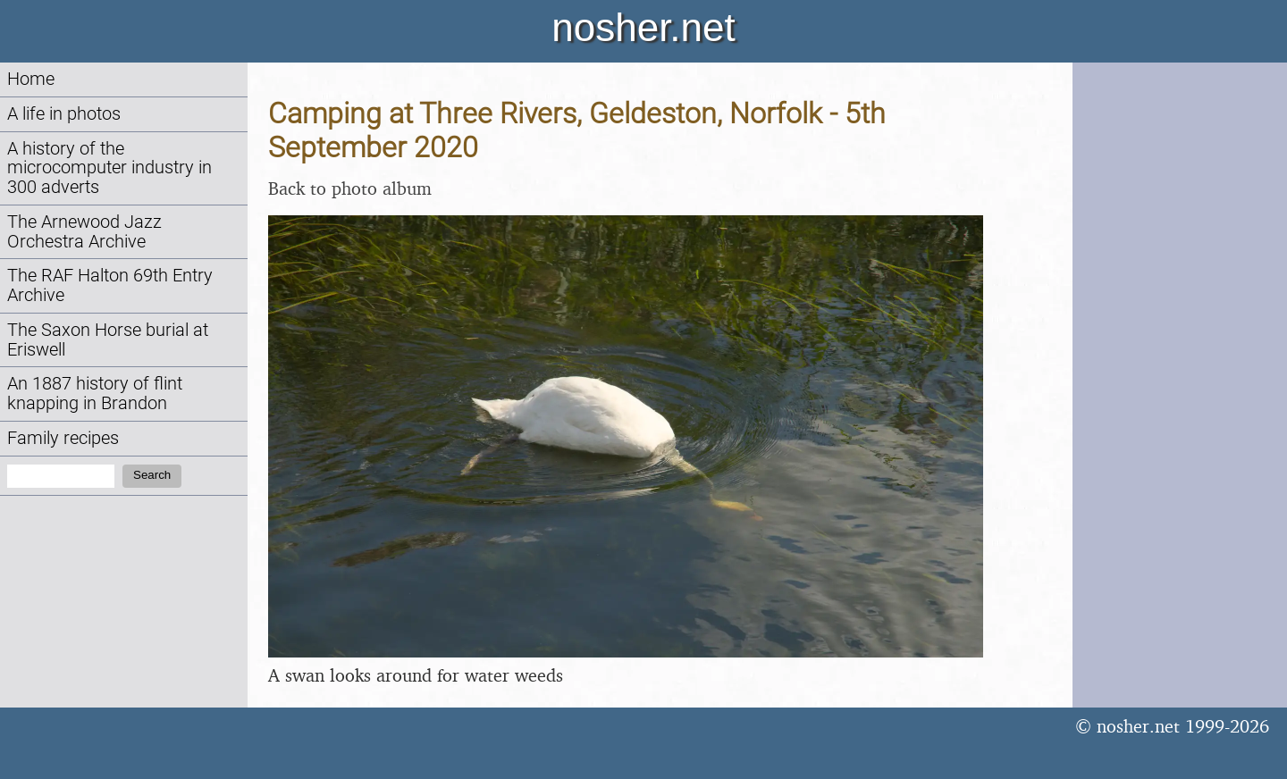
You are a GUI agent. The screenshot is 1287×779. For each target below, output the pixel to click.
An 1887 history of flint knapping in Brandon (94, 393)
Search (152, 475)
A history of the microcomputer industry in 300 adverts (109, 168)
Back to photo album (350, 188)
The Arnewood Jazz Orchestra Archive (84, 232)
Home (31, 79)
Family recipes (63, 438)
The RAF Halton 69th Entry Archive (110, 285)
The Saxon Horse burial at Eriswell (107, 340)
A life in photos (64, 114)
